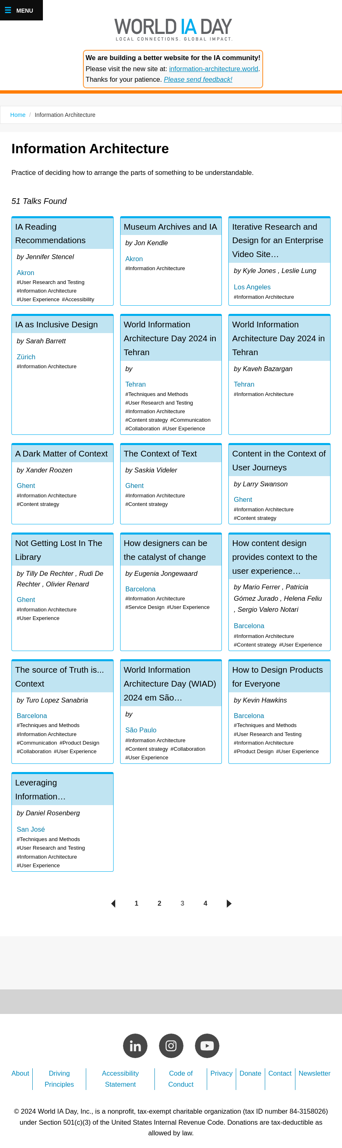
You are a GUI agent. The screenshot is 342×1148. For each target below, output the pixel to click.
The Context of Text (171, 483)
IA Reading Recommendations (62, 261)
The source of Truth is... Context (62, 708)
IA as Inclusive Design (62, 375)
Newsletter (315, 1066)
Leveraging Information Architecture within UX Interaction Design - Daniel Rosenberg (62, 816)
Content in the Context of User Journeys (279, 483)
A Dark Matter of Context (62, 483)
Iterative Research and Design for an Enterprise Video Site (279, 261)
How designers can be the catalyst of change (171, 590)
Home (18, 115)
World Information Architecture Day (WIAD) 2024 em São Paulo (171, 708)
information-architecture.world (213, 69)
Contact (280, 1066)
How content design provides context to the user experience (279, 590)
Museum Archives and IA (171, 261)
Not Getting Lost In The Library (62, 590)
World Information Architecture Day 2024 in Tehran (171, 375)
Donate (250, 1066)
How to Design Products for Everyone (279, 708)
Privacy (221, 1066)
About (20, 1066)
